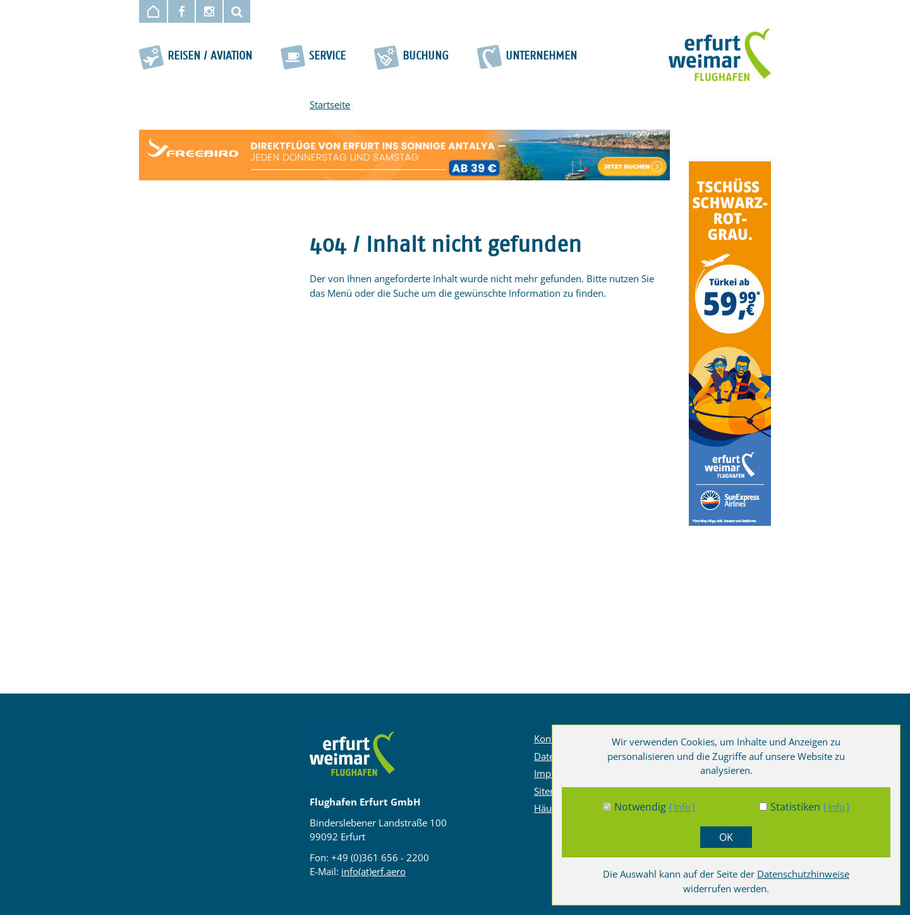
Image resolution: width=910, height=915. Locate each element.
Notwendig (640, 807)
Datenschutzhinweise (803, 874)
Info (682, 806)
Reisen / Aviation (209, 56)
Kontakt (550, 738)
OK (726, 837)
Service (327, 56)
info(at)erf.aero (373, 871)
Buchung (426, 56)
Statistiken (795, 807)
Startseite (330, 104)
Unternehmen (541, 56)
